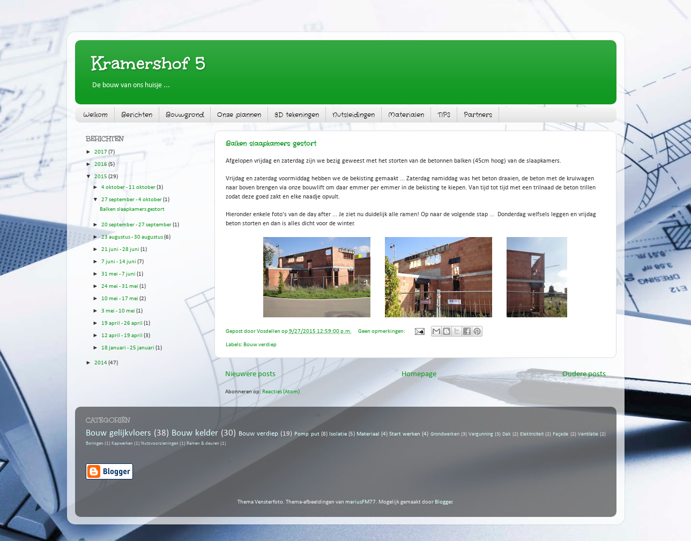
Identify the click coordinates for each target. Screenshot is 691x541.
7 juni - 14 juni (119, 262)
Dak (506, 434)
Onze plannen (239, 114)
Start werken (404, 434)
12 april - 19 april (122, 336)
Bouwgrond (185, 114)
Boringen (94, 443)
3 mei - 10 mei (118, 311)
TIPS (443, 114)
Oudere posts (584, 374)
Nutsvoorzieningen (160, 443)
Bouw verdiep (260, 345)
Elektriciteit (532, 434)
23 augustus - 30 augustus (132, 237)
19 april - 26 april (122, 323)
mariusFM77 (360, 502)
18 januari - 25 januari (128, 348)
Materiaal (368, 434)
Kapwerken (122, 443)
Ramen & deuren (203, 443)
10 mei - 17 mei (120, 299)
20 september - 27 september (137, 225)
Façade (560, 434)
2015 (101, 177)
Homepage (419, 374)
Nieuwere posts (250, 374)
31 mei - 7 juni (119, 274)
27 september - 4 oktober (132, 200)
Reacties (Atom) (281, 392)
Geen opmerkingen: (382, 331)
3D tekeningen (296, 114)
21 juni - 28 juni (120, 250)
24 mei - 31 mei (120, 286)
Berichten (136, 114)
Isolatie (338, 434)
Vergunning (481, 434)
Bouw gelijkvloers (118, 433)
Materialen (406, 114)
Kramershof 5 (148, 63)
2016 (101, 164)
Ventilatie (588, 434)
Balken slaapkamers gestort (271, 143)
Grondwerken (444, 434)
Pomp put (306, 434)
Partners (478, 114)
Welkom (95, 114)
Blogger (443, 502)
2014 (101, 363)
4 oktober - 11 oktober (129, 188)
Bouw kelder (195, 433)
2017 (101, 152)
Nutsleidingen (353, 114)
